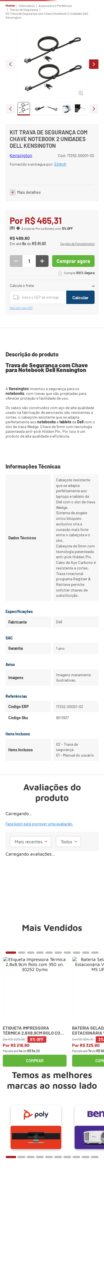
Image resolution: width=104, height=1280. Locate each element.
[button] (77, 290)
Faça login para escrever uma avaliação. (39, 858)
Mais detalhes (29, 258)
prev (10, 102)
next (93, 102)
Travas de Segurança (23, 48)
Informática (27, 44)
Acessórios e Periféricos (55, 44)
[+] (42, 307)
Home (10, 44)
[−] (16, 307)
